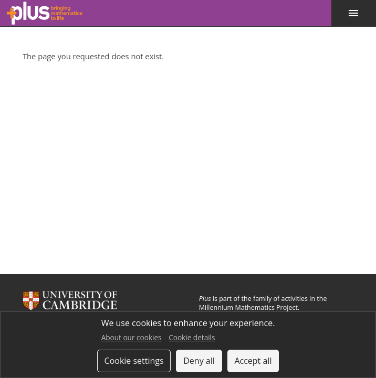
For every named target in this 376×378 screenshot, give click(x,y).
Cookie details (192, 337)
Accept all (252, 360)
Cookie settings (134, 360)
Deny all (199, 360)
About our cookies (131, 337)
